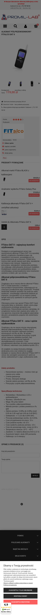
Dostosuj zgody (20, 596)
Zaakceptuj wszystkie (20, 602)
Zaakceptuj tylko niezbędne (20, 590)
